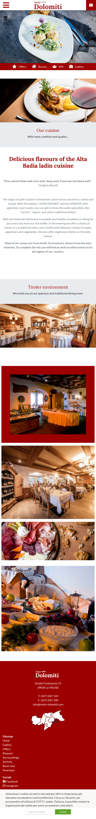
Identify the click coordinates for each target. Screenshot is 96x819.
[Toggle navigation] (7, 5)
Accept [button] (63, 811)
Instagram (10, 785)
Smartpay (8, 770)
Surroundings (11, 757)
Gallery (7, 744)
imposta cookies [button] (37, 811)
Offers (6, 749)
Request (8, 753)
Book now (9, 766)
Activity (7, 761)
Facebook (10, 781)
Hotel (6, 740)
